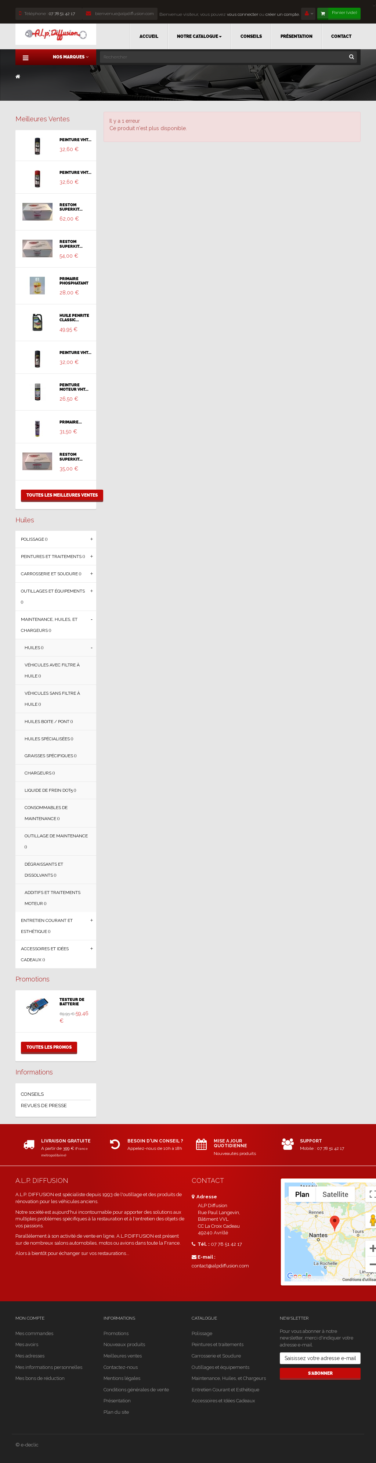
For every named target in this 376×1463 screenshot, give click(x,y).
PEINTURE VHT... (75, 140)
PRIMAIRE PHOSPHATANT (73, 281)
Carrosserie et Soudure (216, 1356)
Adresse (204, 1196)
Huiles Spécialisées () (49, 738)
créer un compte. (282, 14)
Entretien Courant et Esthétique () (47, 926)
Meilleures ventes (42, 119)
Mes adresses (29, 1356)
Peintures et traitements (217, 1344)
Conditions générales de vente (136, 1389)
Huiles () (34, 647)
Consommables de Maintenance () (46, 813)
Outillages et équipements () (53, 597)
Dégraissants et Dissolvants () (44, 870)
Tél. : (201, 1244)
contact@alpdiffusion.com (220, 1266)
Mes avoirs (26, 1344)
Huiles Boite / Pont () (49, 721)
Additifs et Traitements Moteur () (52, 898)
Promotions (32, 979)
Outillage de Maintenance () (56, 841)
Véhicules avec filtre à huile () (52, 670)
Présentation (117, 1400)
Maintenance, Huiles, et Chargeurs (229, 1378)
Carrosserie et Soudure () (51, 573)
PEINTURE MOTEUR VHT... (73, 387)
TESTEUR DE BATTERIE (71, 1002)
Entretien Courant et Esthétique (225, 1389)
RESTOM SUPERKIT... (71, 207)
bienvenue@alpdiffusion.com (120, 13)
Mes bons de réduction (40, 1378)
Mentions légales (122, 1378)
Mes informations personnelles (48, 1367)
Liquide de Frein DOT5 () (50, 790)
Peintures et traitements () (53, 556)
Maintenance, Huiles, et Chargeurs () (49, 625)
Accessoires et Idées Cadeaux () (45, 954)
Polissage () (34, 539)
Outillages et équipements (220, 1367)
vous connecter (242, 14)
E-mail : (204, 1257)
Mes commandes (34, 1333)
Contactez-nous (121, 1367)
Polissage (202, 1333)
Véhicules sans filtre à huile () (52, 699)
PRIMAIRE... (70, 422)
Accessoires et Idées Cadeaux (223, 1400)
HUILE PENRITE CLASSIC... (74, 318)
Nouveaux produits (124, 1344)
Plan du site (116, 1412)
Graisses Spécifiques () (50, 755)
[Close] (374, 4)
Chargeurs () (40, 773)
